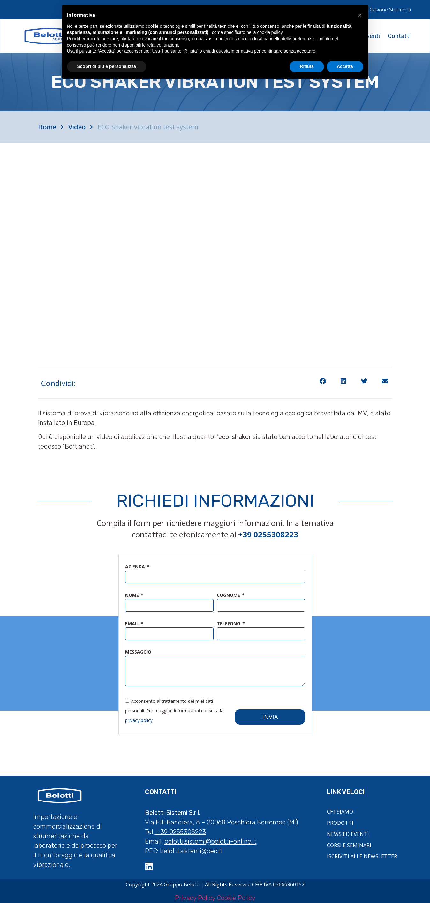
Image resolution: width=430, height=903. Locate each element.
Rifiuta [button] (307, 66)
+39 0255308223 (180, 830)
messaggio (138, 652)
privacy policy (139, 719)
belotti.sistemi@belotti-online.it (210, 840)
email (132, 623)
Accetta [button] (345, 66)
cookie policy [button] (269, 32)
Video (77, 127)
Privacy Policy (195, 896)
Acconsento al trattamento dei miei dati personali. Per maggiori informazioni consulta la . (174, 709)
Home (47, 127)
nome (132, 595)
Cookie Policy (236, 896)
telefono (229, 623)
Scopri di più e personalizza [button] (106, 66)
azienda (135, 567)
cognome (229, 595)
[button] (323, 381)
